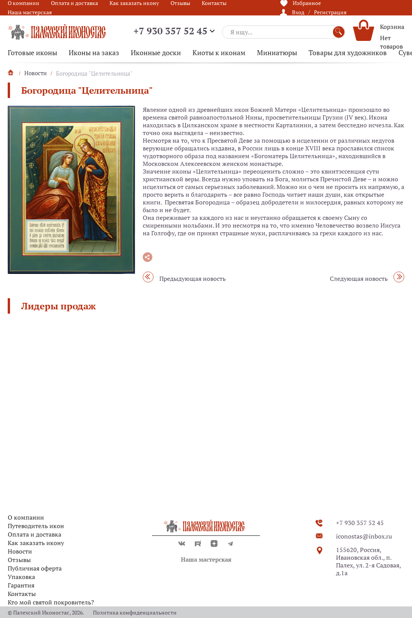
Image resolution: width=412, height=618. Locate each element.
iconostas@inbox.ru (364, 536)
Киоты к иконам (218, 52)
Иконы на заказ (94, 52)
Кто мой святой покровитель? (51, 602)
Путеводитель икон (36, 526)
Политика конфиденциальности (135, 612)
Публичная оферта (35, 568)
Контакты (22, 593)
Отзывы (19, 560)
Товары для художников (348, 52)
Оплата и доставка (34, 534)
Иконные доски (156, 52)
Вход (298, 12)
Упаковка (21, 576)
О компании (26, 517)
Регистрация (330, 12)
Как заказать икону (36, 543)
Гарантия (21, 585)
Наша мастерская (30, 12)
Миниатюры (277, 52)
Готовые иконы (32, 52)
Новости (20, 551)
